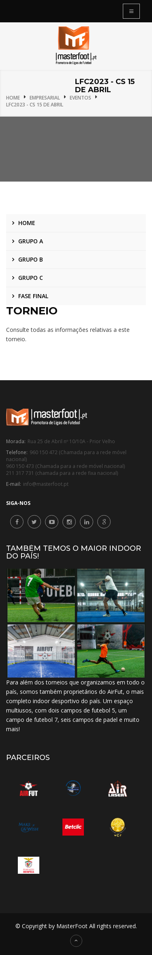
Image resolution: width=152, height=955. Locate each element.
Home (13, 97)
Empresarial (45, 97)
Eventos (80, 97)
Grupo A (30, 241)
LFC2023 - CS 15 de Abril (34, 104)
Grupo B (30, 259)
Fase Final (33, 296)
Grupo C (30, 278)
